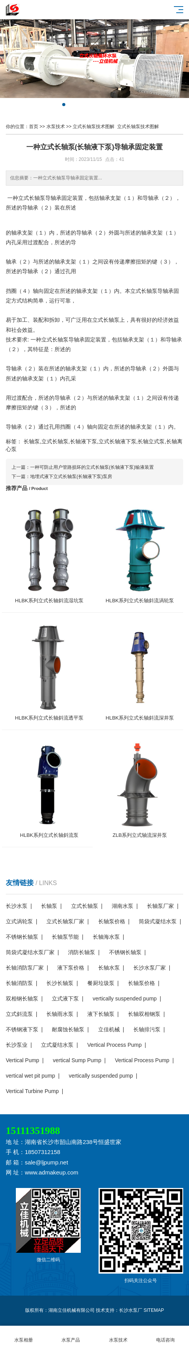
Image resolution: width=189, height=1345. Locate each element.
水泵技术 (55, 126)
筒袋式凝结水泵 (158, 921)
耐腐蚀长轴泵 (68, 1029)
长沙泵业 (16, 1045)
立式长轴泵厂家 (65, 921)
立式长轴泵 (84, 906)
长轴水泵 (109, 968)
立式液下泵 (65, 998)
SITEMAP (154, 1310)
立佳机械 (109, 1029)
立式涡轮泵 (19, 921)
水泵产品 (70, 1335)
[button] (63, 104)
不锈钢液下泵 (22, 1029)
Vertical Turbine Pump (32, 1091)
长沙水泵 (16, 906)
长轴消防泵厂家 (25, 968)
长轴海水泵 (106, 937)
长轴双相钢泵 (144, 1014)
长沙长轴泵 (59, 983)
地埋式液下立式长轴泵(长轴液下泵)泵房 (71, 476)
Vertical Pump (22, 1060)
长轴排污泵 (146, 1029)
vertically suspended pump (125, 998)
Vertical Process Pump (114, 1045)
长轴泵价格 (111, 921)
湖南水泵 (122, 906)
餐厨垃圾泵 (100, 983)
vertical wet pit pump (30, 1076)
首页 (33, 126)
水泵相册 (23, 1335)
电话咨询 (165, 1335)
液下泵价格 (70, 968)
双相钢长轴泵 (22, 998)
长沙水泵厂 (130, 1310)
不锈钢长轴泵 (22, 937)
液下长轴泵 (100, 1014)
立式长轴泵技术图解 (93, 126)
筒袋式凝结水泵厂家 (30, 952)
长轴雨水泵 (59, 1014)
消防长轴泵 (81, 952)
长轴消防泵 (19, 983)
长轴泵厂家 (160, 906)
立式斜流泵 (19, 1014)
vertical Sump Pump (77, 1060)
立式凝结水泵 (57, 1045)
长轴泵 (49, 906)
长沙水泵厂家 (149, 968)
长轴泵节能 (65, 937)
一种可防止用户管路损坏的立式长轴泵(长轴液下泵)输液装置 (92, 467)
